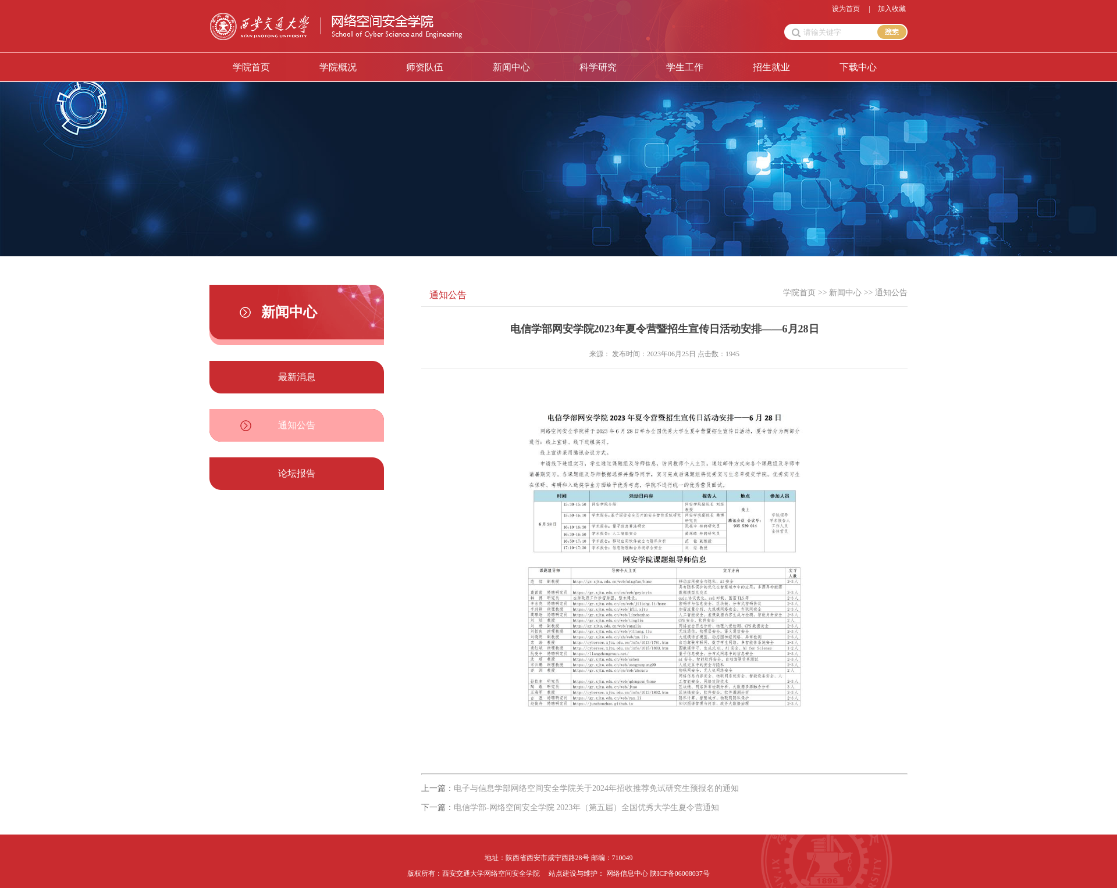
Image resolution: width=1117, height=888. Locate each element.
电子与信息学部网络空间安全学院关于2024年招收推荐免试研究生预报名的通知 (596, 788)
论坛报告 (296, 473)
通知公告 (296, 425)
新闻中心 (511, 67)
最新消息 (296, 377)
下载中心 (858, 67)
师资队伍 (424, 67)
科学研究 (598, 67)
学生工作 (684, 67)
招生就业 (771, 67)
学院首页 (251, 67)
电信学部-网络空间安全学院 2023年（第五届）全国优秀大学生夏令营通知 (586, 807)
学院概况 (338, 67)
